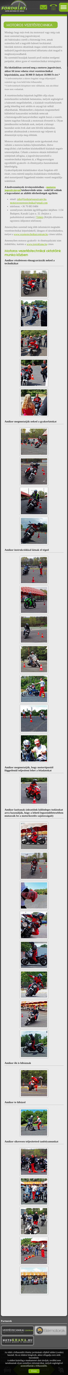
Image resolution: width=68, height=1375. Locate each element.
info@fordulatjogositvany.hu (31, 199)
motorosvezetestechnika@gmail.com (29, 202)
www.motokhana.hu (37, 244)
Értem (34, 1371)
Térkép (39, 217)
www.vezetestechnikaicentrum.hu (31, 234)
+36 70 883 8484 (29, 206)
